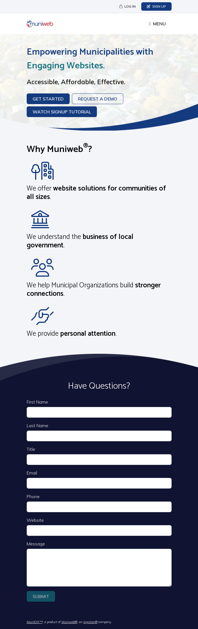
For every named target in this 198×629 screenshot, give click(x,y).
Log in (127, 6)
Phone (33, 496)
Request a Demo (97, 99)
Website (35, 520)
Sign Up (156, 6)
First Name (37, 402)
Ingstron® (90, 622)
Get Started (48, 99)
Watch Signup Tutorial (62, 112)
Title (31, 449)
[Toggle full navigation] (157, 24)
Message (36, 544)
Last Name (37, 425)
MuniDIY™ (35, 622)
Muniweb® (69, 622)
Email (32, 473)
